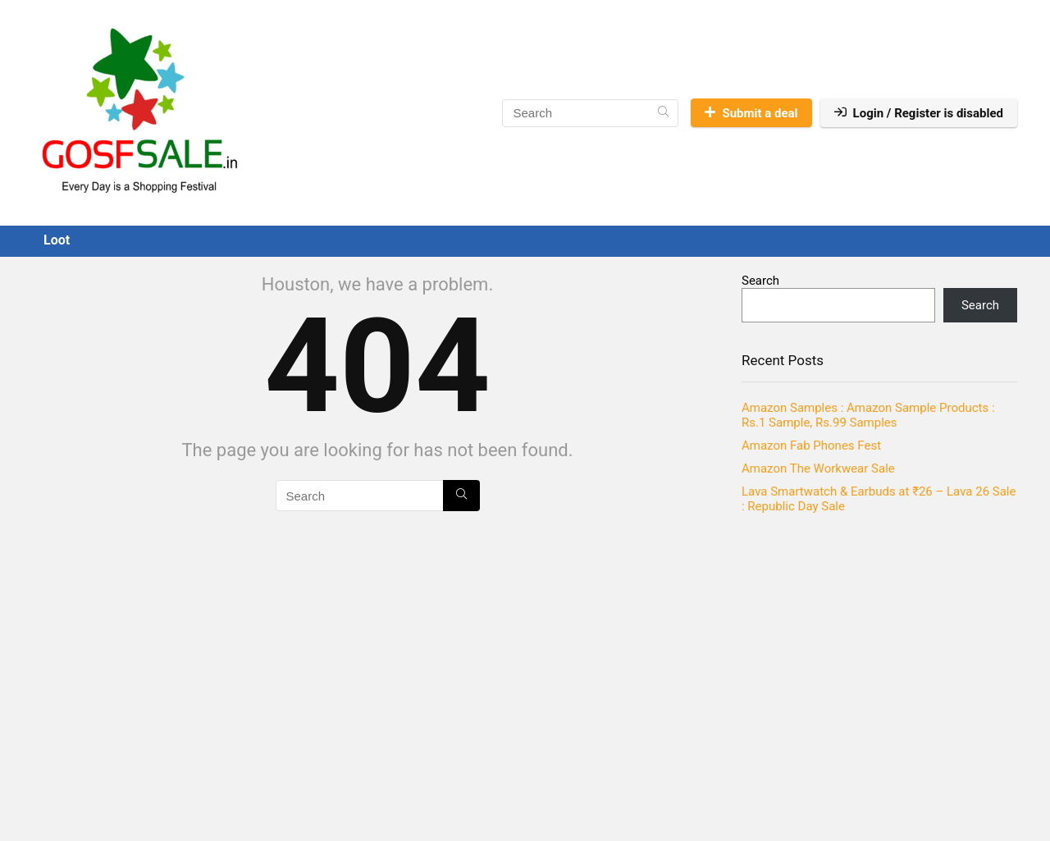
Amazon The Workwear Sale (818, 468)
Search (760, 280)
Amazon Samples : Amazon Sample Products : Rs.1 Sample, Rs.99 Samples (868, 415)
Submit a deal (751, 113)
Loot (56, 240)
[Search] (663, 113)
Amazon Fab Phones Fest (811, 445)
